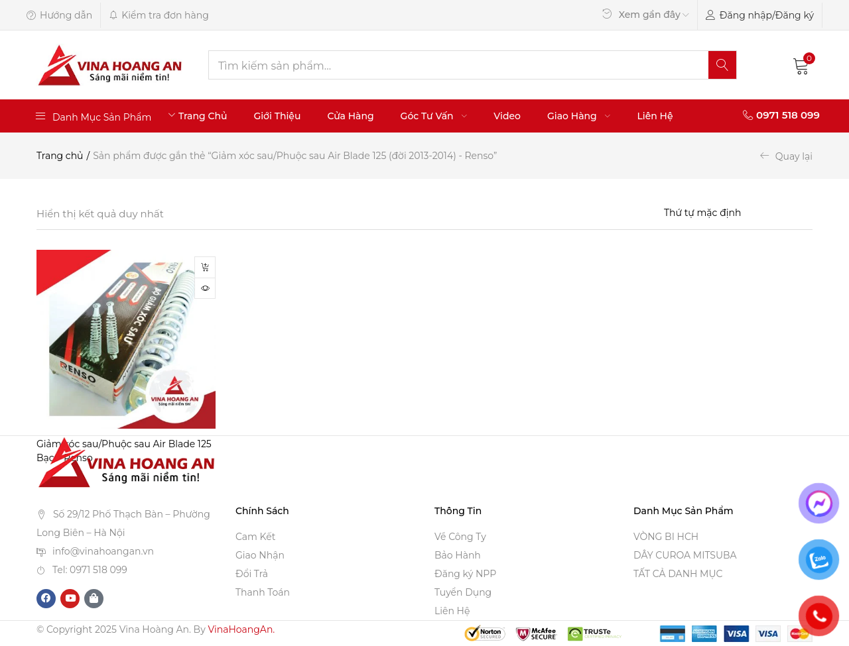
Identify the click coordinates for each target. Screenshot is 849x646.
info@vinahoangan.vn (103, 551)
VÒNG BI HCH (665, 537)
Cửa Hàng (350, 116)
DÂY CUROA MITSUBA (685, 556)
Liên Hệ (655, 116)
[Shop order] (738, 212)
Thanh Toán (262, 593)
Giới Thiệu (276, 116)
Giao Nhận (260, 556)
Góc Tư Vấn (434, 116)
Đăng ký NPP (465, 574)
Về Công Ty (460, 537)
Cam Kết (255, 537)
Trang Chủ (203, 116)
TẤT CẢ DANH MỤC (677, 574)
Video (507, 116)
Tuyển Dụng (462, 593)
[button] (801, 65)
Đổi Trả (251, 574)
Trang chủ (60, 156)
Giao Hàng (578, 116)
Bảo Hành (457, 556)
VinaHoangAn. (241, 630)
